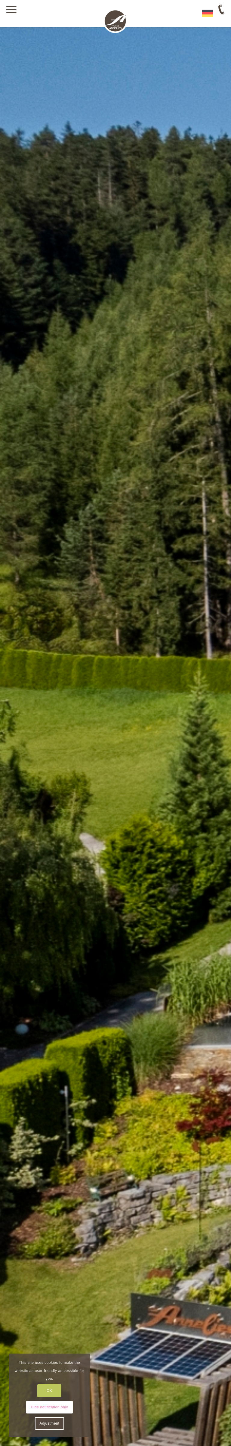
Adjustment (49, 1423)
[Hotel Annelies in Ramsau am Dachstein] (115, 21)
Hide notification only (49, 1407)
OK (49, 1390)
